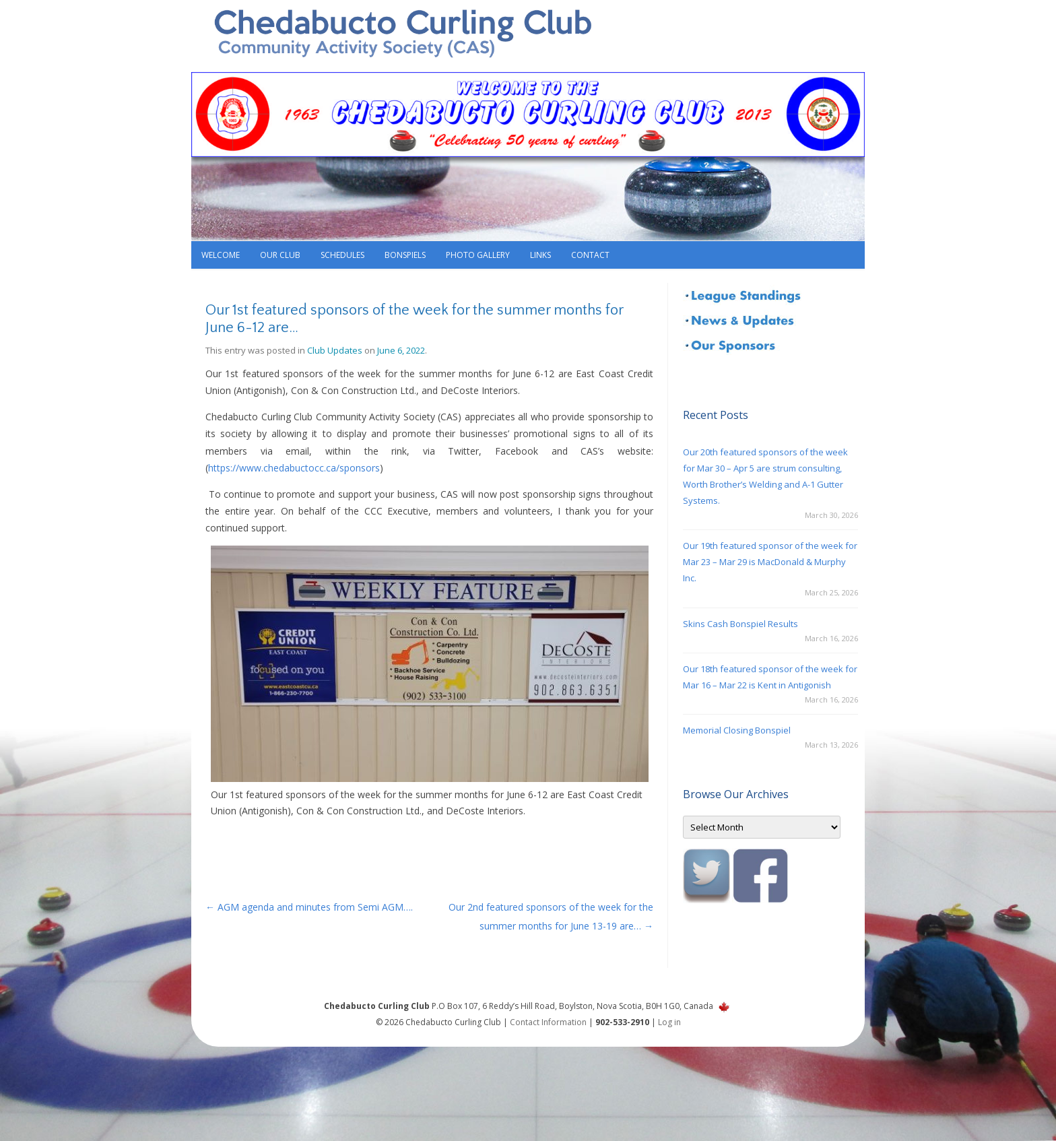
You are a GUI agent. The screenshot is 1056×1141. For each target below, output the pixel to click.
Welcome (220, 255)
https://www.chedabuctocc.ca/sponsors (294, 467)
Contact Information (548, 1022)
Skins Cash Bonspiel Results (740, 624)
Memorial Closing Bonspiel (737, 730)
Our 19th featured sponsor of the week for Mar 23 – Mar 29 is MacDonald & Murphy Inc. (770, 562)
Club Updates (334, 350)
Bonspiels (405, 255)
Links (540, 255)
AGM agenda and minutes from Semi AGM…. (309, 907)
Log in (669, 1022)
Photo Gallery (478, 255)
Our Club (280, 255)
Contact (590, 255)
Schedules (342, 255)
